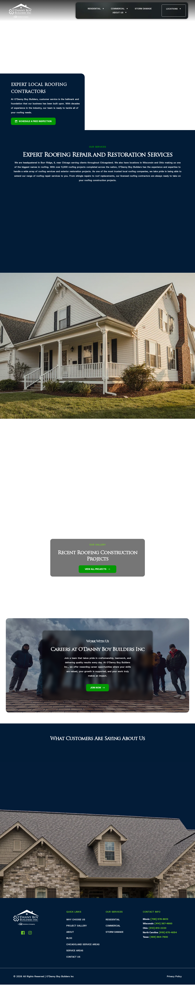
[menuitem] (96, 9)
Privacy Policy (174, 979)
